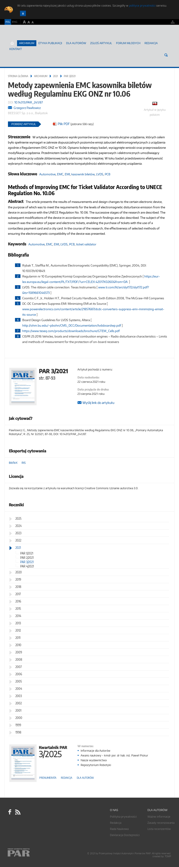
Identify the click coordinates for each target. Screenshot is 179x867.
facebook (9, 812)
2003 (18, 696)
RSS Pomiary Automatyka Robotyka (17, 812)
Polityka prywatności (123, 816)
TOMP (168, 856)
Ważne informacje (158, 816)
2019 (18, 579)
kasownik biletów (83, 174)
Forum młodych (128, 43)
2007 (18, 667)
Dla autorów (76, 43)
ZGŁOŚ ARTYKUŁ (101, 43)
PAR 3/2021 (70, 76)
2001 (18, 710)
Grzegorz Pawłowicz (27, 108)
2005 (18, 681)
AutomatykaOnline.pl (31, 37)
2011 (17, 638)
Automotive (47, 174)
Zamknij (23, 13)
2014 (18, 616)
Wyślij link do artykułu (98, 403)
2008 (18, 659)
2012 (18, 630)
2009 (18, 652)
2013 (18, 623)
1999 (18, 725)
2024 (18, 526)
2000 (18, 718)
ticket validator (86, 244)
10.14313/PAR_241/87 (28, 102)
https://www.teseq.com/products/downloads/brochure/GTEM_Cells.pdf (71, 331)
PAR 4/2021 (27, 566)
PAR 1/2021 (26, 553)
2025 (18, 518)
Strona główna (18, 76)
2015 (18, 608)
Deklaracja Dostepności (125, 835)
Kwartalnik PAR (53, 751)
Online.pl (32, 853)
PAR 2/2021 (27, 558)
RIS (24, 462)
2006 (18, 674)
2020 (18, 572)
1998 (18, 732)
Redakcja (151, 43)
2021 (55, 76)
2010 (18, 645)
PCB (107, 174)
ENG (14, 21)
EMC (60, 174)
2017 (18, 594)
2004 (18, 689)
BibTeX (13, 462)
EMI (67, 174)
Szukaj (166, 55)
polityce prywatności (142, 5)
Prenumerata (47, 777)
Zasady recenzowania (160, 822)
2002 (18, 703)
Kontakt (15, 49)
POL (7, 21)
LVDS (99, 174)
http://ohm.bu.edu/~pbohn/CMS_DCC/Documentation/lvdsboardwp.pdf (71, 325)
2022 (18, 540)
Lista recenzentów (159, 829)
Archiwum (40, 76)
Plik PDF (64, 124)
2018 (18, 587)
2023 (18, 533)
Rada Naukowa (119, 829)
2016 (18, 601)
